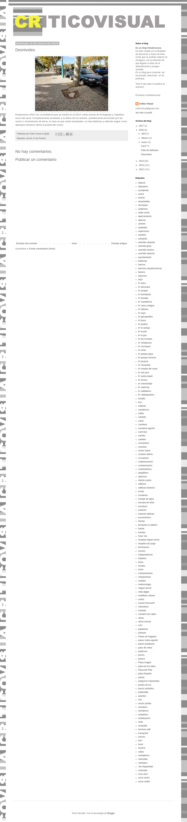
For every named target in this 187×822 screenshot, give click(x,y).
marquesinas (144, 577)
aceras (29, 138)
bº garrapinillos (145, 316)
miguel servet (144, 588)
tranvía (141, 737)
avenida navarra (146, 250)
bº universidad (145, 383)
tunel (140, 744)
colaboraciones (145, 461)
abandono (143, 186)
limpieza (142, 558)
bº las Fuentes (39, 138)
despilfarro (143, 473)
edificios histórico (146, 487)
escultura (142, 506)
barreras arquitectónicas (150, 268)
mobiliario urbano (146, 595)
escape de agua (146, 499)
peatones (142, 651)
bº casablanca (145, 302)
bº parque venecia (147, 357)
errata (141, 491)
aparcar (142, 220)
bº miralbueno (145, 343)
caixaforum (143, 409)
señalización (144, 718)
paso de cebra (145, 647)
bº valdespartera (146, 394)
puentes (142, 696)
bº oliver (142, 350)
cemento (142, 447)
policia (141, 677)
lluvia (140, 562)
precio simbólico (146, 688)
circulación (143, 458)
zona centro (144, 777)
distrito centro (144, 480)
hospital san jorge (146, 543)
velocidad (143, 759)
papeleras (143, 629)
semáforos (143, 710)
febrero (145, 138)
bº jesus (142, 320)
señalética (143, 714)
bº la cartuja (144, 328)
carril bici (142, 432)
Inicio (74, 243)
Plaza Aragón (144, 662)
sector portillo (144, 703)
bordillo (141, 398)
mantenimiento (145, 573)
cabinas (142, 406)
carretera (142, 424)
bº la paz (142, 335)
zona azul (143, 774)
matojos (142, 580)
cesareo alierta (145, 454)
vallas (141, 752)
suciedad (142, 725)
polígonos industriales (148, 681)
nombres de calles (147, 614)
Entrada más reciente (26, 243)
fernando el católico (147, 525)
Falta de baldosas (149, 150)
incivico (141, 551)
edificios (142, 484)
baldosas (142, 261)
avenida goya (144, 246)
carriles (141, 435)
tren (140, 740)
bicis (140, 279)
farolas (141, 521)
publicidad (143, 692)
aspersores (143, 231)
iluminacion (143, 547)
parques (142, 632)
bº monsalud (144, 346)
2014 (141, 161)
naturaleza (143, 606)
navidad (142, 610)
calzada (142, 417)
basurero (142, 276)
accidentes (143, 190)
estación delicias (146, 514)
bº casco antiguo (146, 305)
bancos (141, 264)
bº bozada (143, 298)
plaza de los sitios (147, 666)
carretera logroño (146, 428)
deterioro (142, 476)
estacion (142, 510)
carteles (142, 439)
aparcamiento (145, 216)
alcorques (143, 205)
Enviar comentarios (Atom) (42, 248)
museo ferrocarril (146, 603)
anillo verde (143, 212)
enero (145, 142)
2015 (141, 130)
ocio (140, 625)
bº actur (142, 283)
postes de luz (144, 685)
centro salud (144, 450)
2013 (141, 165)
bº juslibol (143, 324)
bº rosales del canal (147, 368)
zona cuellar (144, 781)
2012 (141, 169)
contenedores (145, 469)
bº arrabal (143, 290)
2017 (141, 126)
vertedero (143, 763)
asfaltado (142, 227)
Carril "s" (145, 146)
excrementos (144, 517)
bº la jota (142, 331)
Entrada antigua (119, 243)
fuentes (141, 532)
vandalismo (143, 755)
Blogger (111, 813)
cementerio (143, 443)
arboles (141, 223)
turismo (141, 748)
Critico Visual (146, 103)
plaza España (145, 673)
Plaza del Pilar (145, 670)
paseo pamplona (146, 644)
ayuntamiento (144, 257)
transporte (143, 733)
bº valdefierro (144, 391)
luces (140, 569)
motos (141, 599)
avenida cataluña (146, 242)
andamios (143, 209)
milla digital (143, 592)
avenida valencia (146, 253)
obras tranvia (144, 621)
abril (144, 133)
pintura (141, 659)
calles (141, 413)
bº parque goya (145, 354)
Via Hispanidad (145, 766)
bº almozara (144, 287)
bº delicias (143, 309)
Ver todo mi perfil (144, 112)
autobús (142, 235)
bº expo (142, 313)
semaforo (142, 707)
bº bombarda (144, 294)
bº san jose (143, 372)
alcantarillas (144, 201)
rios (140, 699)
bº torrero (142, 380)
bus (140, 402)
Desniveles (146, 154)
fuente (141, 528)
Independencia (145, 554)
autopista (142, 238)
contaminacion (145, 465)
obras (141, 618)
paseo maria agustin (148, 640)
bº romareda (144, 365)
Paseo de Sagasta (147, 636)
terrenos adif (144, 729)
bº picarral (143, 361)
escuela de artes (146, 502)
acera (141, 194)
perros (141, 655)
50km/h (141, 183)
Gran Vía (142, 536)
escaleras (143, 495)
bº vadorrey (143, 387)
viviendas (142, 770)
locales (141, 566)
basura (141, 272)
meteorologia (144, 584)
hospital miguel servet (148, 539)
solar (140, 722)
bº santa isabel (145, 376)
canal (141, 421)
